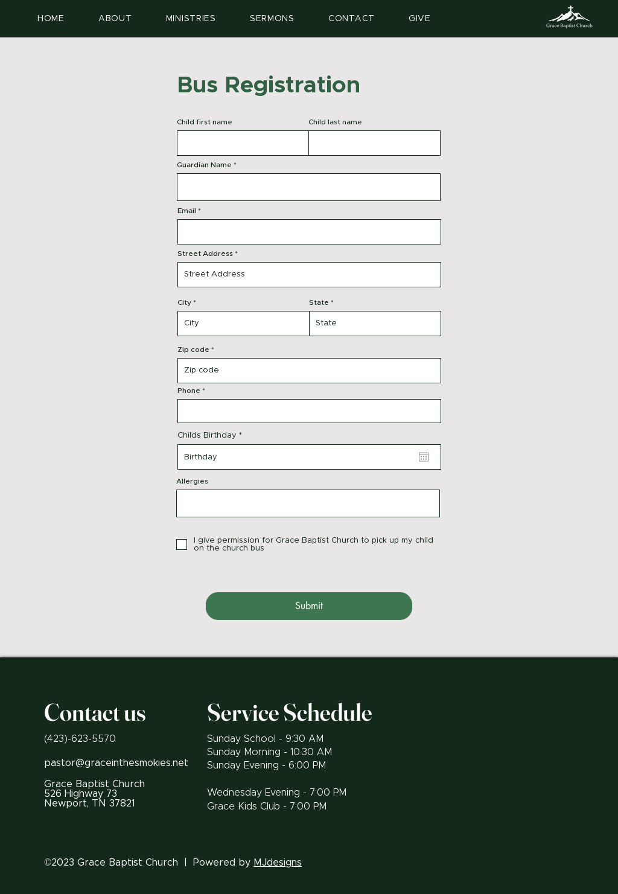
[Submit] (309, 606)
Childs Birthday (212, 435)
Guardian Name (204, 164)
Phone (188, 390)
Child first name (204, 122)
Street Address (205, 253)
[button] (191, 18)
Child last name (335, 122)
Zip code (193, 349)
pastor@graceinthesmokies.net (116, 763)
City (184, 302)
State (319, 302)
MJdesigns (277, 862)
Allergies (192, 481)
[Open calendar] (423, 457)
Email (186, 210)
